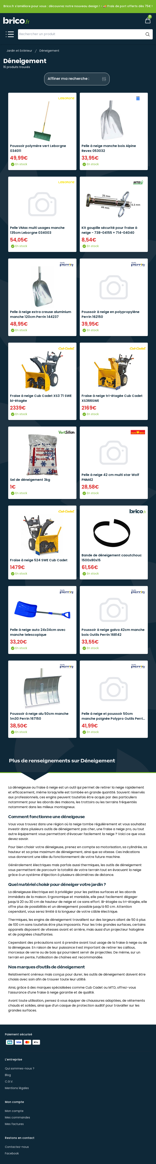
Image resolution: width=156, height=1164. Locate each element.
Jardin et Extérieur (19, 50)
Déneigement (49, 50)
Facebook (12, 1153)
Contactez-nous (17, 1147)
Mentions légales (17, 1088)
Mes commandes (17, 1117)
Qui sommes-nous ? (19, 1068)
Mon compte (14, 1111)
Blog (8, 1075)
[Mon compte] (134, 20)
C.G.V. (9, 1081)
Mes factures (14, 1124)
